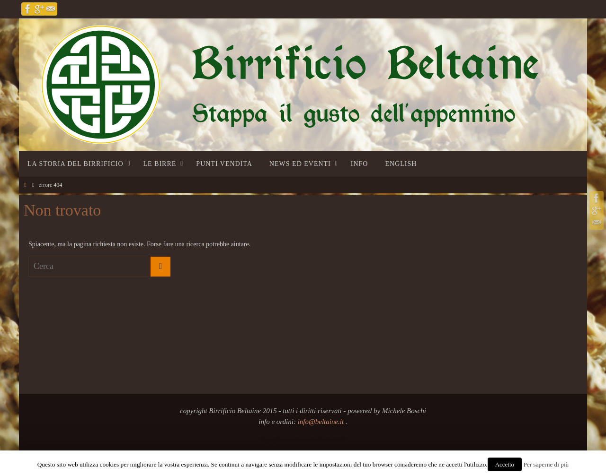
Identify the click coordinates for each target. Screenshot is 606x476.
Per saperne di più (546, 464)
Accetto (504, 464)
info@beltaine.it (322, 421)
